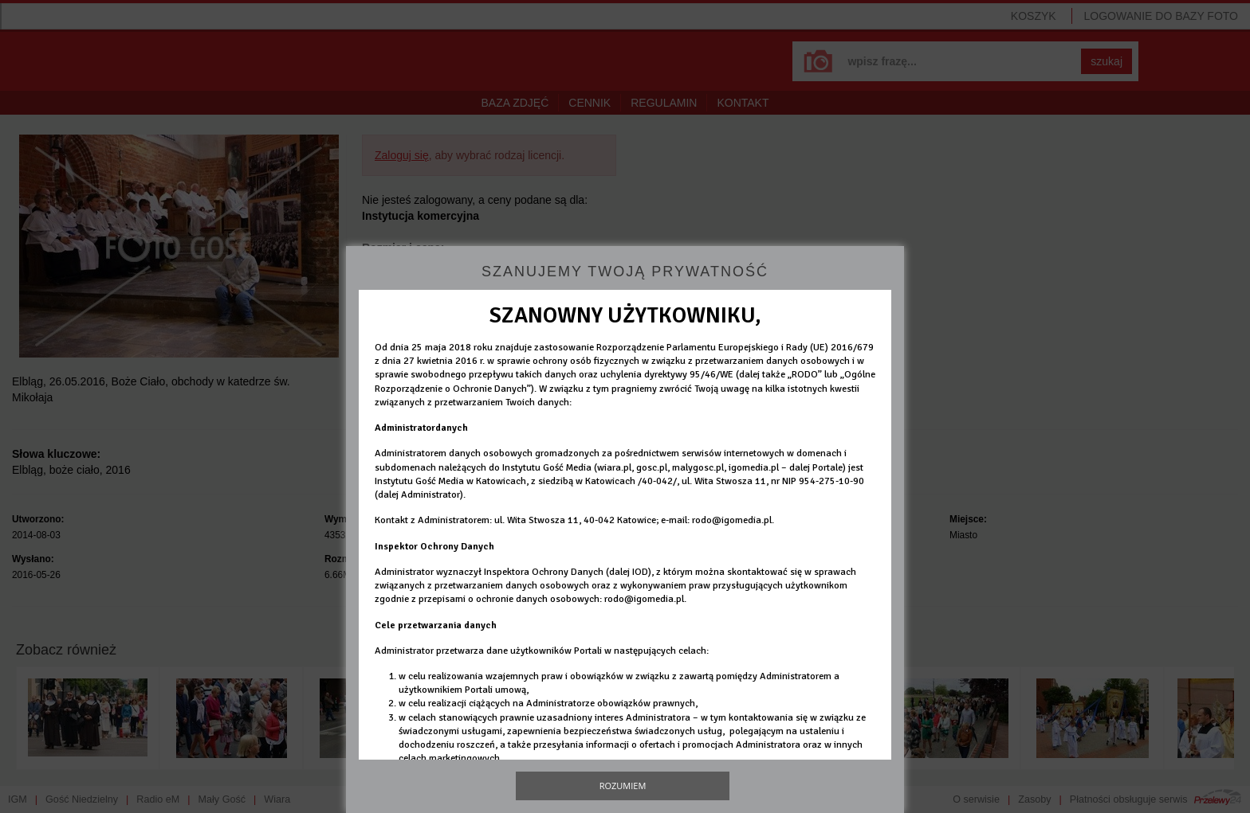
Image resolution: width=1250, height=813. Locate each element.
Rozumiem (623, 786)
